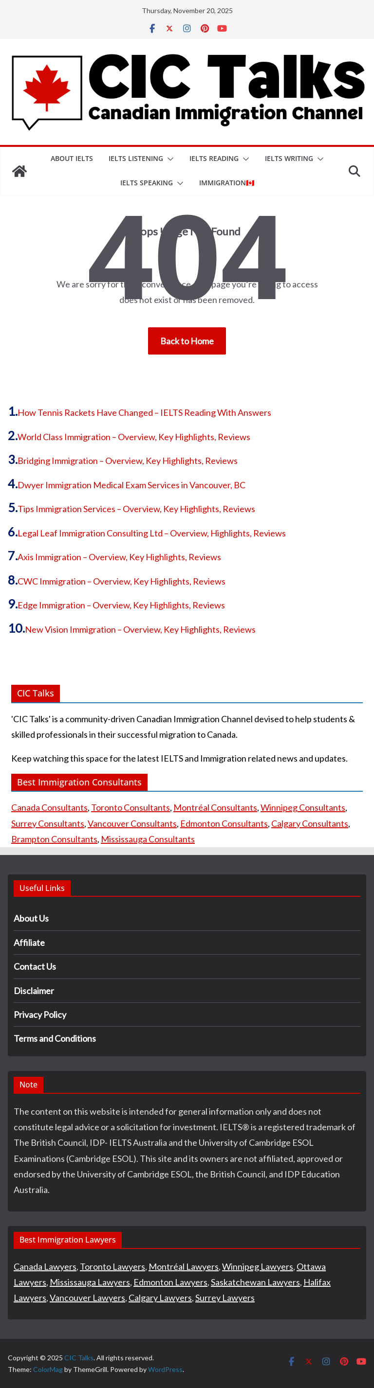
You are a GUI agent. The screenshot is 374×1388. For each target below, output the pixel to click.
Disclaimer (34, 990)
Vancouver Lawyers (87, 1297)
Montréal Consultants (215, 807)
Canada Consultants (49, 807)
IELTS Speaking (146, 182)
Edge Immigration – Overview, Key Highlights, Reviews (121, 605)
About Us (31, 918)
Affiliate (29, 942)
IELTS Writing (289, 158)
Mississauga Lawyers (90, 1282)
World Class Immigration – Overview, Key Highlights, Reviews (134, 436)
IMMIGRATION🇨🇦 (226, 182)
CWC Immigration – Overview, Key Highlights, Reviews (121, 581)
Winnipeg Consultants (303, 807)
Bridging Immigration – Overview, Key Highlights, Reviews (128, 460)
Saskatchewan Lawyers (255, 1282)
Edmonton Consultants (224, 823)
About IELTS (72, 158)
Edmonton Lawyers (170, 1282)
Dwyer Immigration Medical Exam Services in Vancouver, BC (131, 485)
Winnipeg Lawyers (257, 1266)
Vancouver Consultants (132, 823)
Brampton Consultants (54, 839)
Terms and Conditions (55, 1038)
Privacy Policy (40, 1014)
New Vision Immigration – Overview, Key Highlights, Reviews (140, 629)
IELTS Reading (214, 158)
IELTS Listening (136, 158)
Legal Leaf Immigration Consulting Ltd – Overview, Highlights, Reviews (152, 533)
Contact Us (35, 966)
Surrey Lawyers (225, 1297)
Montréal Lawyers (184, 1266)
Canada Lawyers (45, 1266)
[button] (168, 159)
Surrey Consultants (47, 823)
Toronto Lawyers (112, 1266)
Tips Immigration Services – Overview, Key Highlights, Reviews (136, 508)
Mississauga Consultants (148, 839)
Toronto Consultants (130, 807)
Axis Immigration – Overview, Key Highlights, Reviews (119, 557)
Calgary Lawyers (160, 1297)
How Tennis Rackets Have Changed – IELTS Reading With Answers (144, 412)
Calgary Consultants (309, 823)
